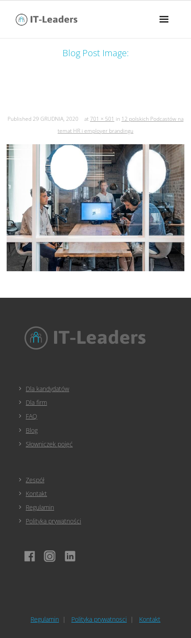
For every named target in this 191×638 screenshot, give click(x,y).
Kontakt (36, 493)
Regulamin (40, 507)
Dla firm (36, 402)
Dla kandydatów (47, 388)
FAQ (31, 416)
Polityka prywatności (53, 521)
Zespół (35, 480)
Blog (32, 430)
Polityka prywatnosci (99, 619)
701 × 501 (102, 119)
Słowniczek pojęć (49, 444)
